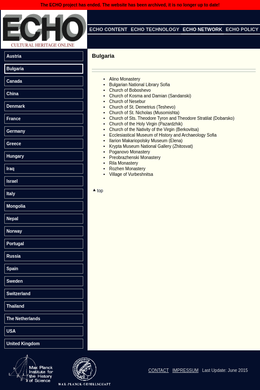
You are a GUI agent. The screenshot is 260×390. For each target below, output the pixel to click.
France (13, 118)
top (98, 190)
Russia (13, 256)
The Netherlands (23, 318)
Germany (15, 131)
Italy (10, 193)
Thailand (15, 306)
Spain (12, 268)
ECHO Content (108, 29)
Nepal (12, 218)
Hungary (15, 156)
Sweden (14, 281)
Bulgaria (15, 68)
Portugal (15, 243)
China (12, 93)
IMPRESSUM (185, 370)
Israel (12, 181)
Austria (13, 56)
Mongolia (15, 206)
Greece (13, 143)
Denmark (15, 106)
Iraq (10, 168)
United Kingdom (23, 343)
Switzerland (18, 293)
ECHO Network (202, 29)
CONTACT (158, 370)
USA (11, 331)
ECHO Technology (155, 29)
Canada (14, 81)
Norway (14, 231)
